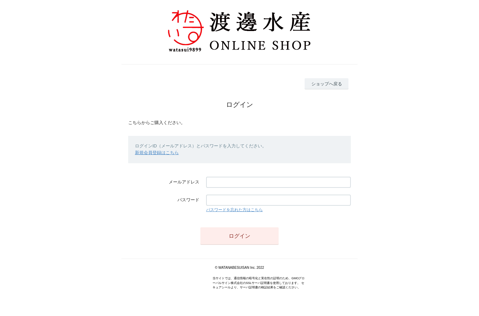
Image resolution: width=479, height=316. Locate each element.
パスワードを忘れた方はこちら (234, 209)
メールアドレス (184, 181)
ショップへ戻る (326, 83)
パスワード (188, 199)
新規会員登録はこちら (157, 152)
